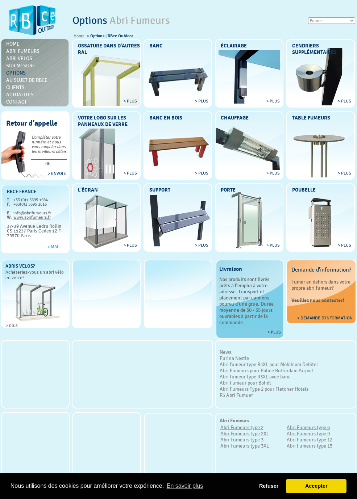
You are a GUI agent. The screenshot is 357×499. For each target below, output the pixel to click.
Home (79, 35)
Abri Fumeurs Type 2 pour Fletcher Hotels (264, 389)
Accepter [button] (316, 486)
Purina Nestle (234, 358)
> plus (11, 325)
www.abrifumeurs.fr (32, 217)
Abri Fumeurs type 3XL (244, 446)
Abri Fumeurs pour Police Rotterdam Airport (267, 370)
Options (16, 73)
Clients (15, 87)
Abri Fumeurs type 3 (241, 440)
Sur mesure (20, 65)
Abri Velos (19, 58)
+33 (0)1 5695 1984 (30, 199)
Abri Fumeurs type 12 (309, 440)
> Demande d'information (325, 317)
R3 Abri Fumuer (236, 395)
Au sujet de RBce (26, 80)
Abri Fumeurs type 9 (308, 433)
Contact (16, 102)
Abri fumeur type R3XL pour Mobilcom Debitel (269, 364)
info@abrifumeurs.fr (32, 212)
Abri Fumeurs (23, 51)
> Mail (54, 246)
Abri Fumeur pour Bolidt (245, 383)
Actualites (20, 94)
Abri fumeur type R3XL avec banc (255, 377)
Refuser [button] (269, 486)
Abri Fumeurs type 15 (309, 446)
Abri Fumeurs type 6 (308, 427)
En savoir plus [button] (185, 486)
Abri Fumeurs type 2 (241, 427)
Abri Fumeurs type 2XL (244, 433)
